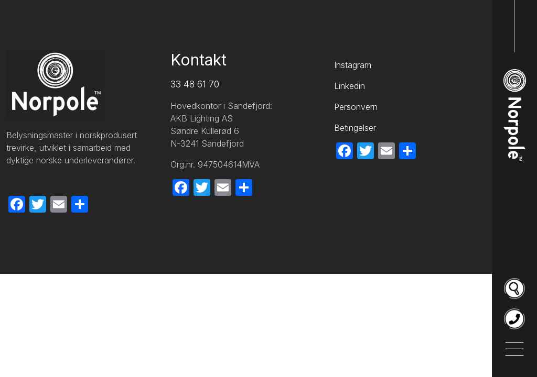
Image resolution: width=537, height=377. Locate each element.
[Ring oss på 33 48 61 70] (514, 318)
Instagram (352, 65)
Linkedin (349, 86)
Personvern (356, 107)
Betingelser (355, 128)
